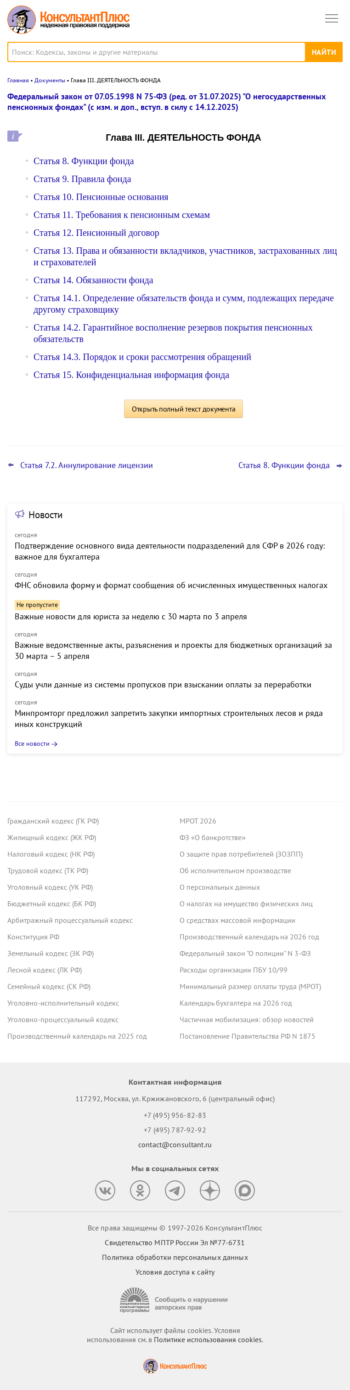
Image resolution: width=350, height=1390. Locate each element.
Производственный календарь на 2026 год (249, 936)
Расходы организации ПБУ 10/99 (234, 969)
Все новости (32, 743)
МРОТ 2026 (198, 820)
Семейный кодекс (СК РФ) (48, 986)
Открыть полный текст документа (184, 408)
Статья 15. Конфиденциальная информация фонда (131, 375)
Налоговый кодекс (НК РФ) (51, 853)
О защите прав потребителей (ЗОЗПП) (241, 853)
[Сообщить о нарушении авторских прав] (175, 1300)
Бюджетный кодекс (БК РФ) (51, 903)
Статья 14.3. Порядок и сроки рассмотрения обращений (142, 357)
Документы (49, 80)
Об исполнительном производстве (235, 870)
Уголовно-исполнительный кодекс (63, 1002)
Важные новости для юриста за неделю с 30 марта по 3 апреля (131, 616)
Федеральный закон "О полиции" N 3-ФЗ (245, 953)
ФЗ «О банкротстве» (213, 837)
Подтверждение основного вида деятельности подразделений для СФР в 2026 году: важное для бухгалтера (170, 551)
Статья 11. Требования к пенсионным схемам (122, 215)
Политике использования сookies (208, 1339)
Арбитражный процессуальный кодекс (70, 920)
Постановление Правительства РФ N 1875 (248, 1036)
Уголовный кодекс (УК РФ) (50, 887)
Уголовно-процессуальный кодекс (63, 1019)
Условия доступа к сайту (175, 1271)
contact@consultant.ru (175, 1144)
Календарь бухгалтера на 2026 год (236, 1002)
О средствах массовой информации (237, 920)
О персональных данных (220, 887)
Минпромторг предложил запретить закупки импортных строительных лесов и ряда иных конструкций (169, 718)
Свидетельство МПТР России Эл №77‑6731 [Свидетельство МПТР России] (175, 1242)
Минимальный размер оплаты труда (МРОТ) (250, 986)
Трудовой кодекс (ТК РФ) (47, 870)
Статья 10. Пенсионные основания (101, 197)
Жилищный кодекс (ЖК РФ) (51, 837)
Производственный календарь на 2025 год (77, 1036)
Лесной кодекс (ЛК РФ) (44, 969)
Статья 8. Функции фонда (84, 161)
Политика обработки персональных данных (175, 1257)
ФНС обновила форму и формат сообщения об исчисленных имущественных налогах (171, 585)
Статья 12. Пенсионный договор (96, 233)
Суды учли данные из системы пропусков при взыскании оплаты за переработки (163, 684)
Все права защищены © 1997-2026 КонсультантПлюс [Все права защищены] (175, 1227)
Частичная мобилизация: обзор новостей (247, 1019)
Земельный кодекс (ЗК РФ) (50, 953)
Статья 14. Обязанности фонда (93, 280)
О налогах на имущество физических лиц (246, 903)
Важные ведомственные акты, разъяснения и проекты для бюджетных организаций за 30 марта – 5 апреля (173, 650)
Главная (18, 80)
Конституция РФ (33, 936)
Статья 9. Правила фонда (82, 179)
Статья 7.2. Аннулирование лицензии (86, 465)
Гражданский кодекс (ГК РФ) (53, 820)
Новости (45, 515)
